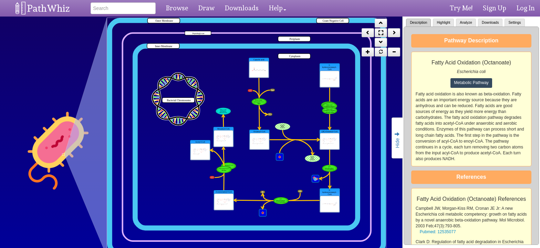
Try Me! (461, 8)
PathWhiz (48, 8)
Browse (177, 8)
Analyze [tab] (466, 22)
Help (277, 8)
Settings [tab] (514, 22)
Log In (526, 8)
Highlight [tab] (443, 22)
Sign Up (494, 8)
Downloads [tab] (490, 22)
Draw (206, 8)
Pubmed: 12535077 (438, 231)
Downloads (242, 8)
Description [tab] (418, 22)
